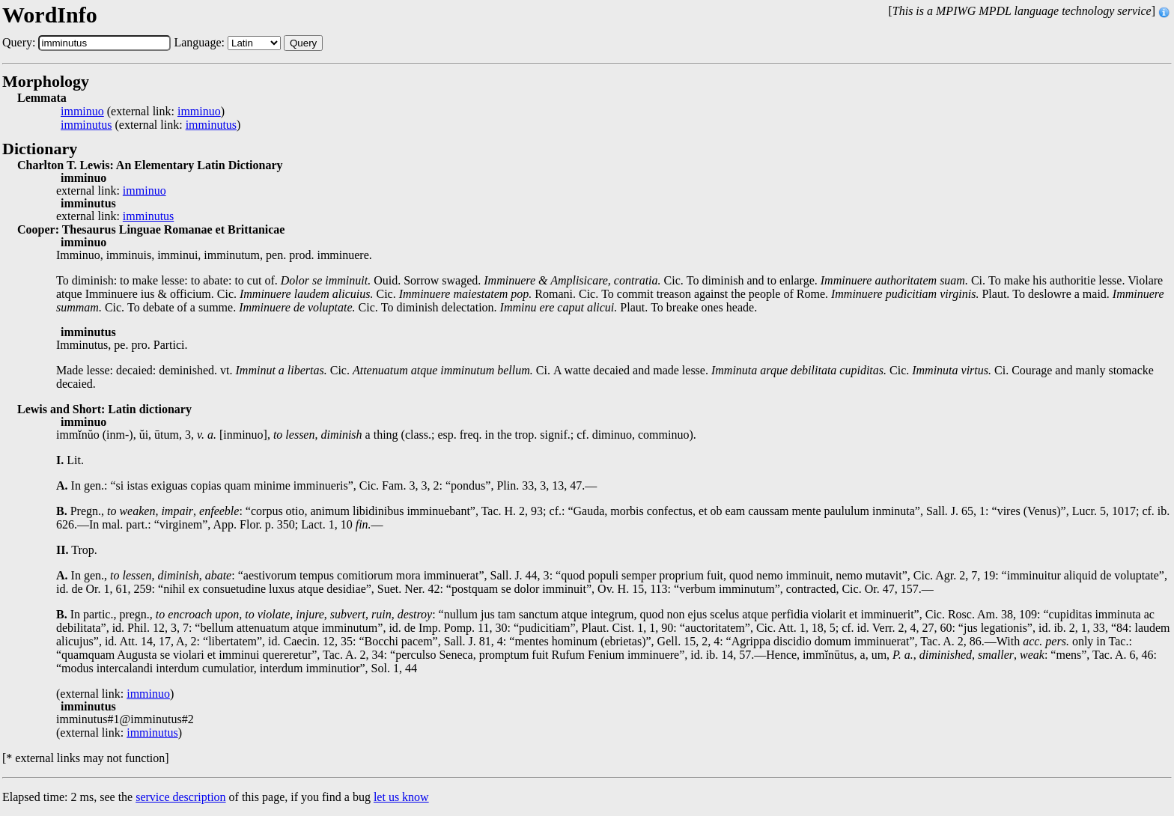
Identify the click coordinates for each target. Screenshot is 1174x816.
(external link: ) (143, 112)
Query (303, 43)
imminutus (86, 125)
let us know (401, 797)
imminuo (82, 112)
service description (180, 797)
